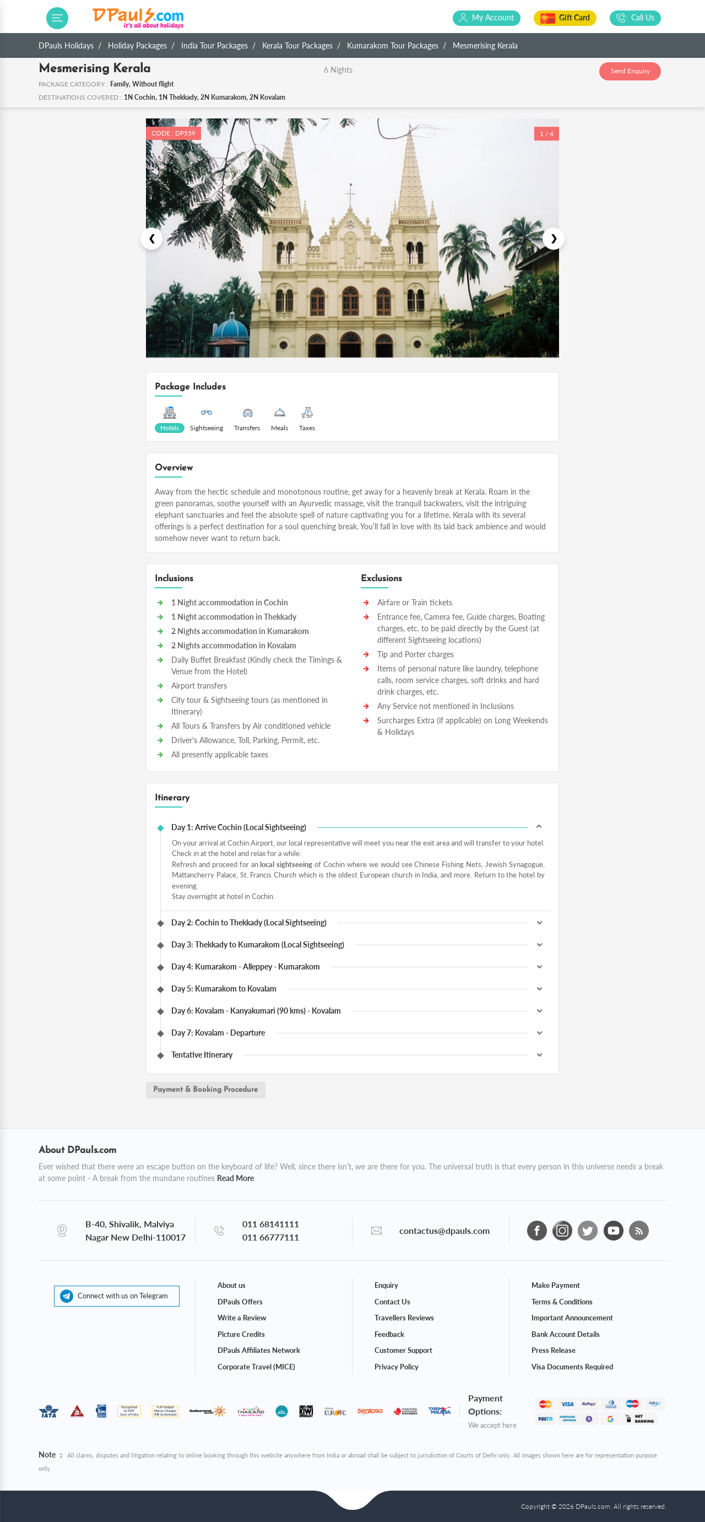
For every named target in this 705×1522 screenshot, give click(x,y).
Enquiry (386, 1284)
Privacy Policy (397, 1366)
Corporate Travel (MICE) (256, 1366)
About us (232, 1284)
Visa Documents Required (572, 1366)
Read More (235, 1177)
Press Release (554, 1349)
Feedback (389, 1333)
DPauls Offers (240, 1301)
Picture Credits (241, 1333)
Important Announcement (572, 1317)
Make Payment (556, 1284)
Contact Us (392, 1301)
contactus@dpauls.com (444, 1230)
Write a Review (242, 1317)
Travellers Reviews (404, 1317)
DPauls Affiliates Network (259, 1349)
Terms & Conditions (562, 1301)
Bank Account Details (566, 1333)
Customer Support (403, 1349)
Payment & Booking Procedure (206, 1090)
